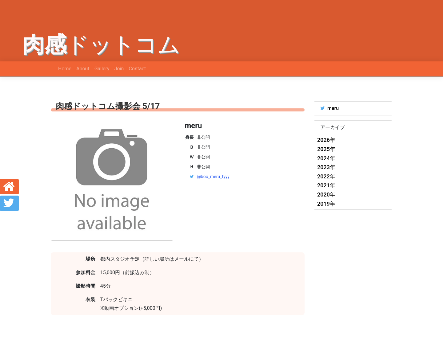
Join (119, 69)
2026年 (326, 140)
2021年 (326, 185)
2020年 (326, 194)
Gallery (102, 69)
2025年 (326, 149)
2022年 (326, 176)
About (83, 69)
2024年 (326, 158)
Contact (137, 69)
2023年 (326, 167)
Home (64, 69)
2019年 (326, 203)
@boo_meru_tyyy (213, 176)
